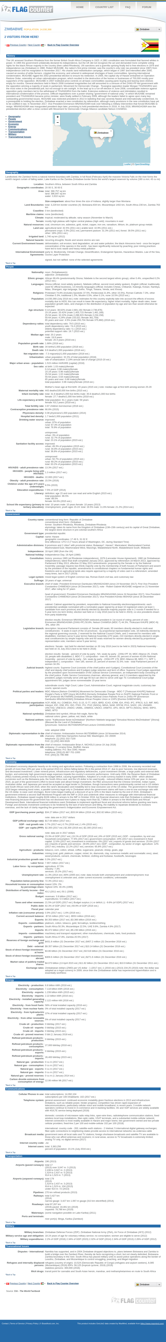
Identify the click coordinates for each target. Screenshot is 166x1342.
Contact (5, 1323)
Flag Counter (27, 9)
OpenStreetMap (142, 164)
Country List (104, 7)
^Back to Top (10, 263)
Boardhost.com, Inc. (50, 1323)
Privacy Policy (32, 1323)
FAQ (127, 7)
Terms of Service (17, 1323)
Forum (146, 7)
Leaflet (127, 164)
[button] (111, 131)
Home (80, 7)
